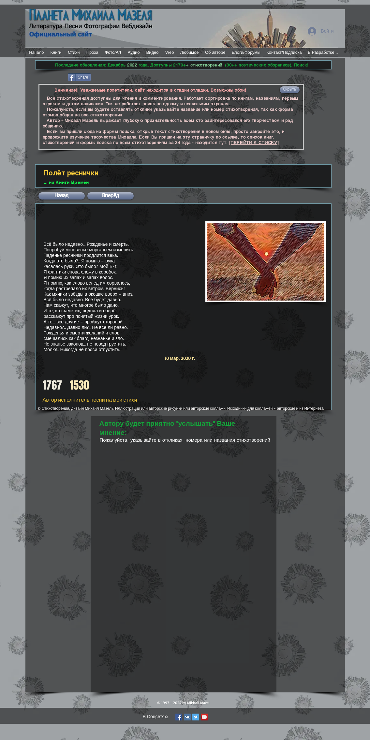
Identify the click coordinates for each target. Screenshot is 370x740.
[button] (290, 89)
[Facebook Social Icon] (178, 717)
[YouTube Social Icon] (204, 717)
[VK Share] (111, 76)
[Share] (79, 77)
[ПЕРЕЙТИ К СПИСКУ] (254, 142)
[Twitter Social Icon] (195, 717)
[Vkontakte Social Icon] (187, 717)
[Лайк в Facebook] (51, 76)
